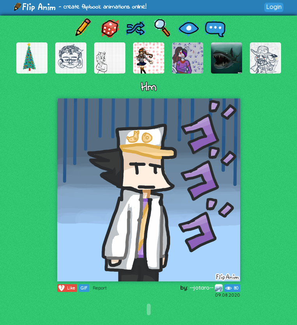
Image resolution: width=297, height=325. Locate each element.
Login (273, 7)
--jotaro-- (206, 287)
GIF (84, 288)
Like (66, 288)
